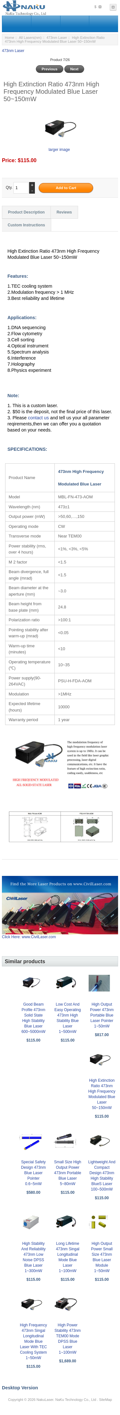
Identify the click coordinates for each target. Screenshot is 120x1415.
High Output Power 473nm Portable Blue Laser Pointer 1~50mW (102, 1015)
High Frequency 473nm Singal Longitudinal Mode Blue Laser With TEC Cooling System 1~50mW (33, 1341)
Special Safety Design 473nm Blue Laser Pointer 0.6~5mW (33, 1173)
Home (9, 37)
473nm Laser (56, 37)
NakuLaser (44, 1400)
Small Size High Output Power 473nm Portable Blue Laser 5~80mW (67, 1173)
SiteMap (105, 1400)
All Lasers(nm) (30, 37)
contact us (39, 417)
